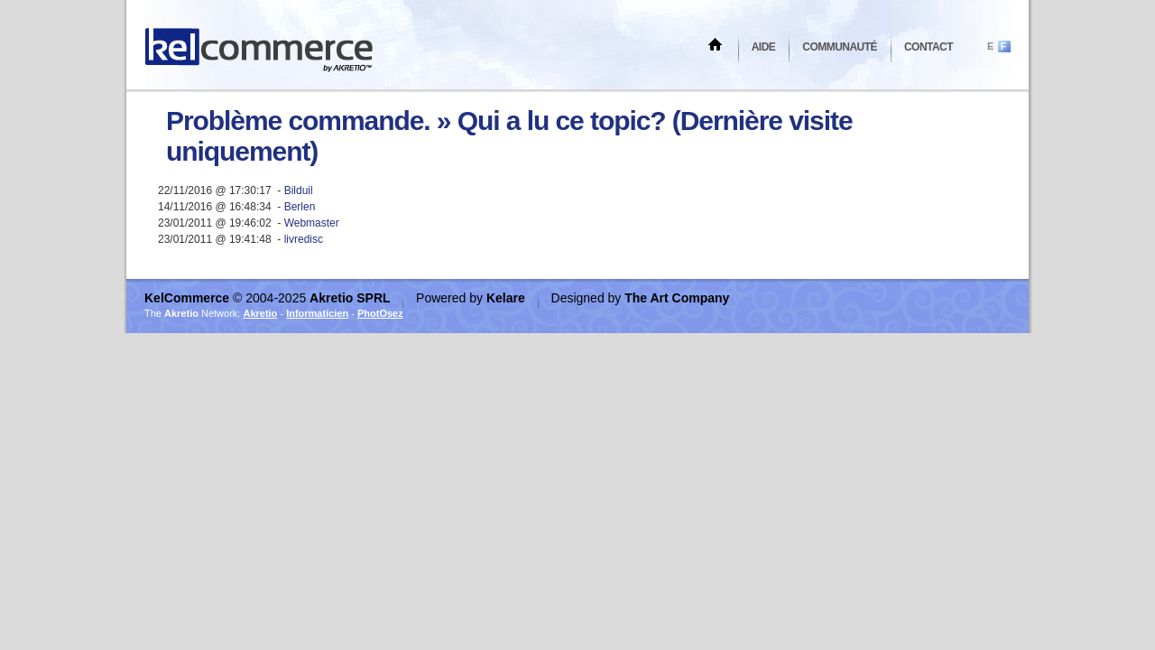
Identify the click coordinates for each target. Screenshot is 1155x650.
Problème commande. (298, 120)
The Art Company (676, 298)
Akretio (260, 313)
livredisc (303, 239)
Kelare (507, 298)
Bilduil (298, 190)
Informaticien (317, 313)
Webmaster (311, 223)
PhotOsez (380, 313)
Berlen (300, 206)
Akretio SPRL (351, 298)
